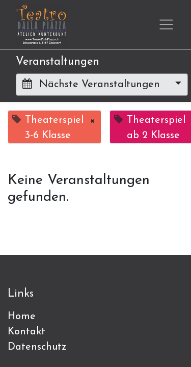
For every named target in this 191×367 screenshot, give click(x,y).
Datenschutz (37, 347)
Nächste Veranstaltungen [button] (92, 84)
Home (22, 316)
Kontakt (26, 332)
